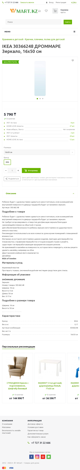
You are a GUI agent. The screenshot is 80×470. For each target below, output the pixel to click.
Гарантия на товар (36, 430)
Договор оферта (35, 424)
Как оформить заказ (37, 437)
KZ (72, 2)
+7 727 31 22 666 (11, 2)
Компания (7, 421)
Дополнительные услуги (38, 434)
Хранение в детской (12, 39)
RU (75, 2)
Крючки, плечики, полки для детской (45, 39)
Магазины (6, 427)
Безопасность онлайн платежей (11, 431)
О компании (7, 424)
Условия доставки (35, 427)
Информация (35, 421)
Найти (67, 22)
